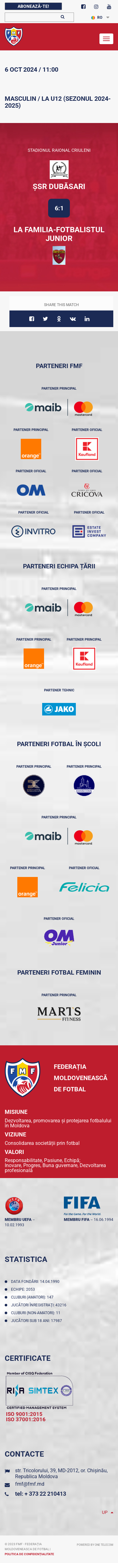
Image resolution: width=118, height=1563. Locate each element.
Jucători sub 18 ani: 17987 (37, 1321)
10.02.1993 (14, 1225)
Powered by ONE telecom (95, 1544)
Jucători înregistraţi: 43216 (39, 1305)
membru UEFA (18, 1219)
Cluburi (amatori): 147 (33, 1297)
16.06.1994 (103, 1219)
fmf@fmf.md (29, 1484)
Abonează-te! (33, 6)
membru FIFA (76, 1219)
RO (96, 17)
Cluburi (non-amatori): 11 (36, 1313)
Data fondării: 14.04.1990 (36, 1281)
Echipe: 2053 (24, 1289)
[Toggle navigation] (106, 38)
